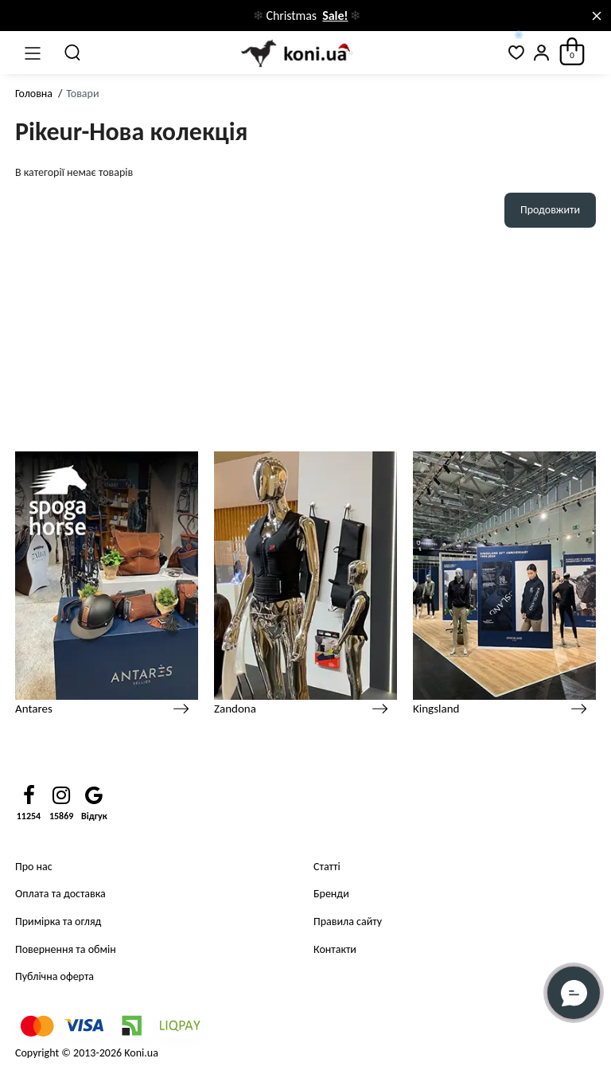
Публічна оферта (54, 976)
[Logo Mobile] (294, 53)
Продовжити (550, 210)
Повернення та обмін (65, 949)
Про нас (34, 866)
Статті (327, 866)
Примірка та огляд (58, 921)
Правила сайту (347, 921)
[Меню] (32, 52)
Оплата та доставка (60, 893)
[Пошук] (73, 52)
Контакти (334, 949)
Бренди (331, 893)
